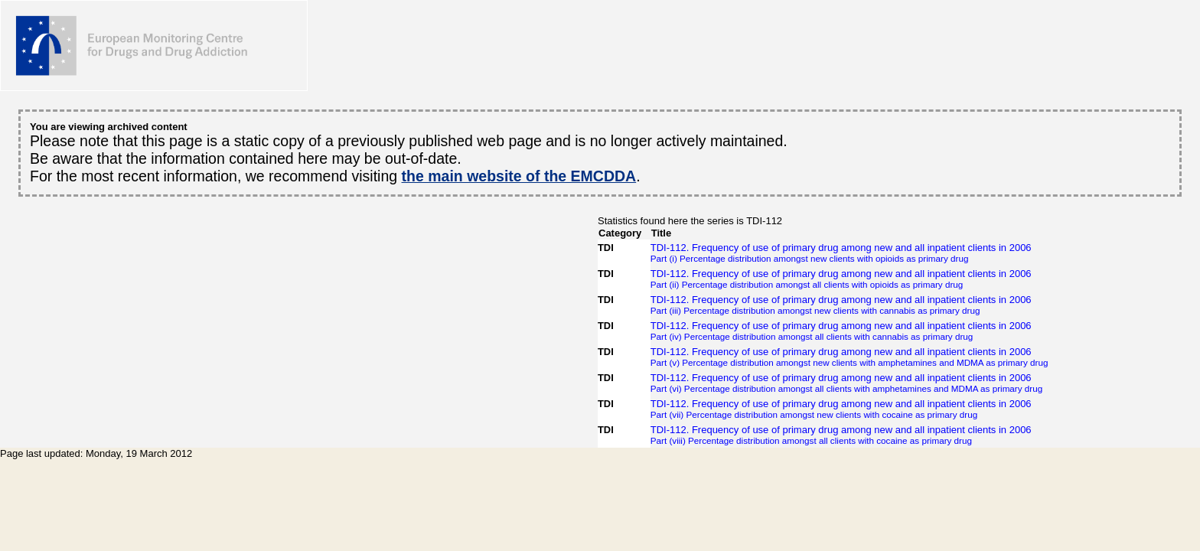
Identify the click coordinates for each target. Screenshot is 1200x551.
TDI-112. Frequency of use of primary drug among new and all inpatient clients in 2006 (849, 252)
